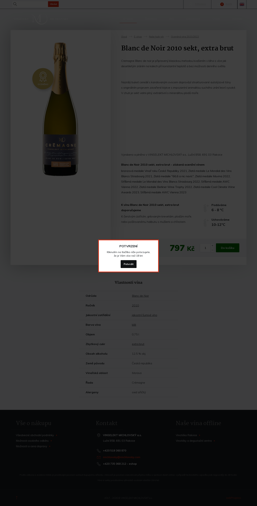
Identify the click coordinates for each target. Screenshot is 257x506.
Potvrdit (128, 264)
